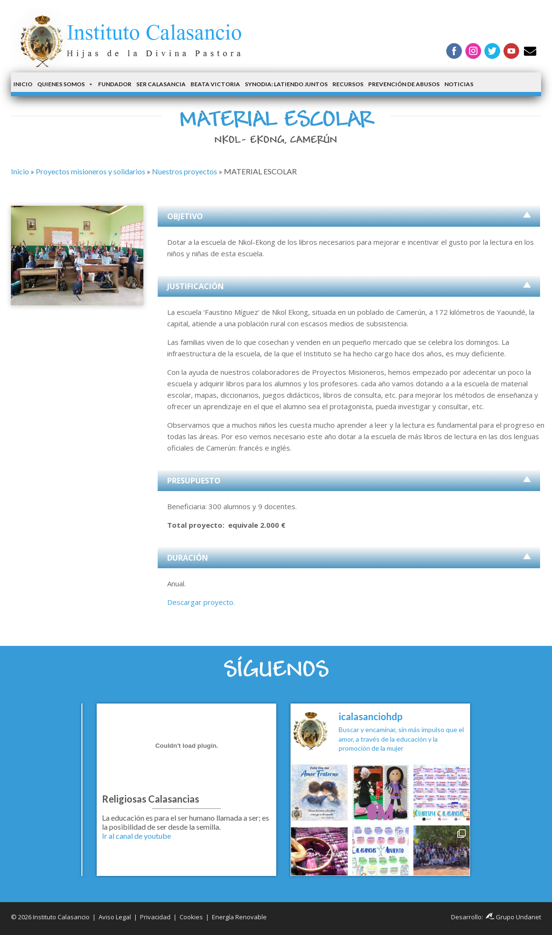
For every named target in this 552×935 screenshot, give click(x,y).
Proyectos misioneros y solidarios (90, 171)
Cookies (191, 917)
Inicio (22, 84)
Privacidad (155, 917)
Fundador (114, 84)
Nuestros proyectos (184, 171)
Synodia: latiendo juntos (286, 84)
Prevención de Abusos (404, 84)
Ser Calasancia (161, 84)
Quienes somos (65, 84)
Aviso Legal (115, 917)
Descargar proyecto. (201, 602)
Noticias (458, 84)
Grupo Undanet (513, 917)
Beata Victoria (215, 84)
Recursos (347, 84)
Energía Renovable (239, 917)
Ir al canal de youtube (136, 835)
